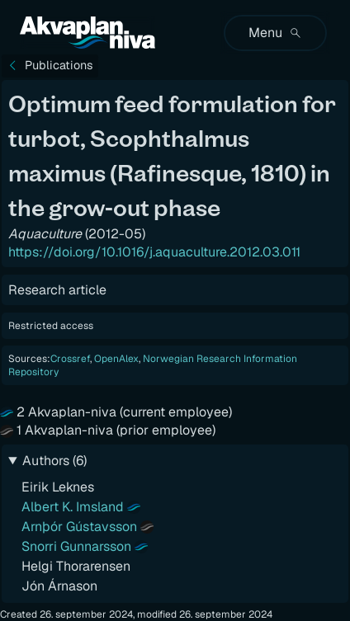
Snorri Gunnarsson (76, 546)
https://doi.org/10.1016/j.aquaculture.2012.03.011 (154, 252)
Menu (275, 32)
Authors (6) (54, 460)
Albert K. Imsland (72, 506)
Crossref (70, 358)
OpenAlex (116, 358)
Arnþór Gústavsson (79, 526)
